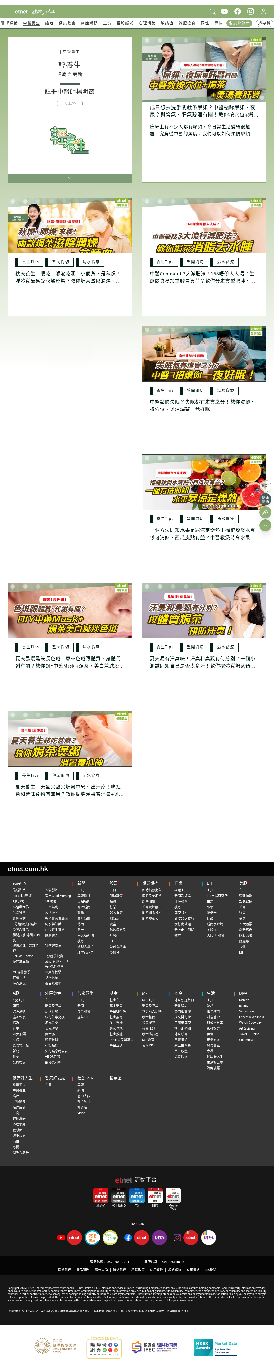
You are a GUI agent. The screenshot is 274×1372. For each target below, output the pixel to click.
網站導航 (174, 1270)
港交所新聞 (85, 935)
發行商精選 (182, 924)
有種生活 (19, 977)
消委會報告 (239, 23)
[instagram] (250, 11)
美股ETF (212, 930)
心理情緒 (147, 23)
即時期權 (148, 901)
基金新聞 (116, 1006)
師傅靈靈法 (53, 945)
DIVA (243, 994)
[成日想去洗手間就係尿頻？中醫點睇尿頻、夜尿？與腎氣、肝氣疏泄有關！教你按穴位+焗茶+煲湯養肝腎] (204, 69)
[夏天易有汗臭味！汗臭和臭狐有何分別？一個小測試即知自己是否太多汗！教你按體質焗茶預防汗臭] (204, 615)
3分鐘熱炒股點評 (25, 924)
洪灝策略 (19, 912)
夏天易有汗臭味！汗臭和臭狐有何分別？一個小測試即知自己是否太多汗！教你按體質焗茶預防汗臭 (202, 666)
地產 (178, 994)
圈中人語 (83, 1096)
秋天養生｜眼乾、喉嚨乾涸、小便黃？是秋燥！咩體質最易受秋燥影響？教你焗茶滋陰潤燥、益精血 (68, 281)
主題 (210, 901)
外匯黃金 (53, 994)
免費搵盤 (181, 1056)
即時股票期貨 (152, 896)
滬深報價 (19, 1017)
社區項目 (83, 1101)
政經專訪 (19, 918)
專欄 (218, 23)
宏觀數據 (245, 901)
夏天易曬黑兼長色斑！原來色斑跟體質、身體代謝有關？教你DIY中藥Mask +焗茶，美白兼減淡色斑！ (69, 666)
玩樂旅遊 (213, 1040)
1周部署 (18, 901)
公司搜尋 (19, 1062)
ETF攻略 (50, 901)
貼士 (80, 930)
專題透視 (83, 896)
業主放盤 (181, 1051)
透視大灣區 (85, 946)
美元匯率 (51, 1028)
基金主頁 (116, 1000)
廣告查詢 (101, 1270)
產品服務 (82, 1270)
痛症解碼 (89, 23)
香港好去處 (215, 1062)
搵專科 (264, 23)
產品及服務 (53, 983)
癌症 (49, 23)
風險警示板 (21, 1045)
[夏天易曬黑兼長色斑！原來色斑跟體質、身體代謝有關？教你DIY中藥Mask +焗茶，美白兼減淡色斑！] (70, 615)
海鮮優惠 (213, 1068)
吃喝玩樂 (51, 977)
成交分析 (181, 912)
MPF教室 (148, 1040)
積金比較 (148, 1028)
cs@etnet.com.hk (172, 1262)
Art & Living (247, 1028)
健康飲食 (67, 23)
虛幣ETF (82, 1017)
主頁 (80, 890)
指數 (113, 901)
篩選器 (212, 912)
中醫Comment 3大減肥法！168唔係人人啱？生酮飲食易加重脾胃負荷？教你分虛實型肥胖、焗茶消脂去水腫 (202, 281)
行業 (113, 907)
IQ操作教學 (53, 972)
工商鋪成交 (182, 1022)
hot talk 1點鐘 (22, 896)
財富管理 (213, 1017)
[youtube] (224, 11)
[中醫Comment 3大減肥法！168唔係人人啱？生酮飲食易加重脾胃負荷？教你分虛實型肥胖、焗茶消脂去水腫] (204, 230)
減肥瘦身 (187, 23)
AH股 (113, 935)
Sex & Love (246, 1011)
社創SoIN (85, 1078)
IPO (112, 941)
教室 (177, 935)
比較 (210, 918)
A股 (16, 994)
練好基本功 (21, 962)
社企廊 (82, 1107)
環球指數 (245, 896)
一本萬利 (51, 907)
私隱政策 (138, 1270)
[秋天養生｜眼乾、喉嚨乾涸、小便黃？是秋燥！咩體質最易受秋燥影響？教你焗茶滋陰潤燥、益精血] (70, 230)
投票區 (116, 1078)
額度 (16, 1006)
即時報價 (116, 896)
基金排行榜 (118, 1011)
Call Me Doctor (23, 956)
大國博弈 (51, 912)
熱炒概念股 (118, 930)
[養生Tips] (30, 262)
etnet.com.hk (28, 869)
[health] (50, 12)
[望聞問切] (61, 262)
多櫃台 (114, 952)
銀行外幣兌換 (55, 1017)
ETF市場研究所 (217, 896)
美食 (210, 1034)
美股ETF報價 (215, 935)
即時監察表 (150, 918)
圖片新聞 (83, 918)
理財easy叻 (85, 952)
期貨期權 (150, 884)
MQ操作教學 (21, 972)
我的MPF (148, 1045)
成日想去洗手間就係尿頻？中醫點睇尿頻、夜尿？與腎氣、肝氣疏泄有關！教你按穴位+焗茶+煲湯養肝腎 (204, 115)
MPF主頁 (148, 1000)
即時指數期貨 (152, 890)
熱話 (210, 1006)
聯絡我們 (119, 1270)
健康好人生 (215, 1056)
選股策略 (245, 935)
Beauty (243, 1006)
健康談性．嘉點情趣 (26, 948)
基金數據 (116, 1034)
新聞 (81, 884)
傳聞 (80, 924)
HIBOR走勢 (52, 1056)
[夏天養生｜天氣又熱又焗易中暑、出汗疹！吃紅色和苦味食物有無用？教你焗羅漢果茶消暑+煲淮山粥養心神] (70, 743)
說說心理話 (21, 930)
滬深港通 (19, 1011)
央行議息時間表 (56, 1051)
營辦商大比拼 (152, 1011)
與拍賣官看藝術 (56, 918)
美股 (243, 884)
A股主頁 (18, 1000)
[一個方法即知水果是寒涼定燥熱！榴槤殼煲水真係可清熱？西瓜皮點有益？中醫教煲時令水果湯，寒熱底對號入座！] (204, 487)
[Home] (21, 12)
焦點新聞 (83, 901)
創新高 (114, 918)
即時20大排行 (184, 918)
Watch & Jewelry (250, 1022)
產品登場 (116, 1022)
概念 (242, 918)
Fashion (244, 1000)
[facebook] (237, 11)
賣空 (113, 924)
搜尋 (80, 941)
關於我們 (64, 1270)
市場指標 (51, 1045)
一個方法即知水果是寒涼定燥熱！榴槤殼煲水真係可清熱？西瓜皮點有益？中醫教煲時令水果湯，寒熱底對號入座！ (202, 538)
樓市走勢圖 (182, 1028)
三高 (107, 23)
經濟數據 (51, 1040)
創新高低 (245, 930)
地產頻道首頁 (184, 1000)
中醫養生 (31, 23)
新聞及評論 (150, 907)
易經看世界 (21, 907)
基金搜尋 (116, 1017)
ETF (210, 884)
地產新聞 (181, 1034)
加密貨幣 (85, 994)
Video (81, 1113)
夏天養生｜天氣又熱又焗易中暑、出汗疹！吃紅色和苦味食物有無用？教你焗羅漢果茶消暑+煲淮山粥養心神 (69, 794)
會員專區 (213, 1045)
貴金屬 (50, 1034)
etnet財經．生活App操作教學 (57, 964)
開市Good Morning (58, 896)
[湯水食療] (91, 262)
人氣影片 (51, 890)
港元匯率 (51, 1022)
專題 (80, 1085)
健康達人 (51, 935)
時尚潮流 (19, 983)
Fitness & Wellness (251, 1017)
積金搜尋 (148, 1022)
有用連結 (193, 1270)
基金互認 (116, 1045)
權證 (178, 884)
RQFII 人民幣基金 (122, 1040)
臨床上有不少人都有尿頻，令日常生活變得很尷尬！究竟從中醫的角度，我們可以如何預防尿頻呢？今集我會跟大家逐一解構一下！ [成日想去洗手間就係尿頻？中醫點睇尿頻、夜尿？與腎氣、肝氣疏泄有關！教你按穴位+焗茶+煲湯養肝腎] (200, 134)
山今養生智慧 (55, 930)
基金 (114, 994)
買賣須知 (181, 1040)
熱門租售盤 (182, 1011)
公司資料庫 (118, 946)
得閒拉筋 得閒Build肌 (26, 938)
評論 (80, 912)
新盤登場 (181, 1006)
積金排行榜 (150, 1034)
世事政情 (213, 1011)
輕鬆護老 (125, 23)
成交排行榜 (182, 1017)
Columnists (246, 1040)
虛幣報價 (83, 1011)
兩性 (205, 23)
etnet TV (19, 884)
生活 (211, 994)
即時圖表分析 (152, 912)
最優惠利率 (53, 1062)
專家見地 (116, 1028)
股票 (114, 884)
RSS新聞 (210, 1270)
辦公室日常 (215, 1022)
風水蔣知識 (53, 924)
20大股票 (116, 912)
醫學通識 (9, 23)
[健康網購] (265, 499)
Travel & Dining (249, 1034)
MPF (146, 994)
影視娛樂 (213, 1028)
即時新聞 (83, 907)
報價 (210, 907)
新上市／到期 (184, 930)
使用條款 (156, 1270)
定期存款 (51, 1011)
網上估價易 (182, 1045)
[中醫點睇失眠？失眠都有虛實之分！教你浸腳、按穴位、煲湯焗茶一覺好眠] (204, 358)
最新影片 (19, 890)
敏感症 (167, 23)
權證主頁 (181, 890)
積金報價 (148, 1017)
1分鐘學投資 (54, 956)
